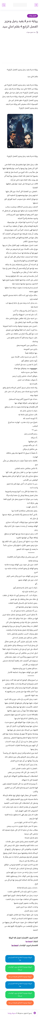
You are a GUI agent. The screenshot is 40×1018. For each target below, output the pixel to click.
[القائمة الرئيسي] (36, 5)
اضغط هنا (15, 945)
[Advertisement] (20, 47)
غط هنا (28, 941)
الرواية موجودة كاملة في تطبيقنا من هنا (20, 976)
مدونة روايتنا (12, 1013)
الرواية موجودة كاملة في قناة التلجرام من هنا (20, 958)
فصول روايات (32, 16)
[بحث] (3, 5)
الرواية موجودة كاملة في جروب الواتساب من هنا (20, 968)
